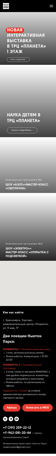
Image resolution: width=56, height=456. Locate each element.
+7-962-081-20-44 (17, 433)
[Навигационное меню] (51, 6)
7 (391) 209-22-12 (18, 428)
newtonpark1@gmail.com (16, 447)
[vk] (5, 419)
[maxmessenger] (16, 419)
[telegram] (11, 419)
